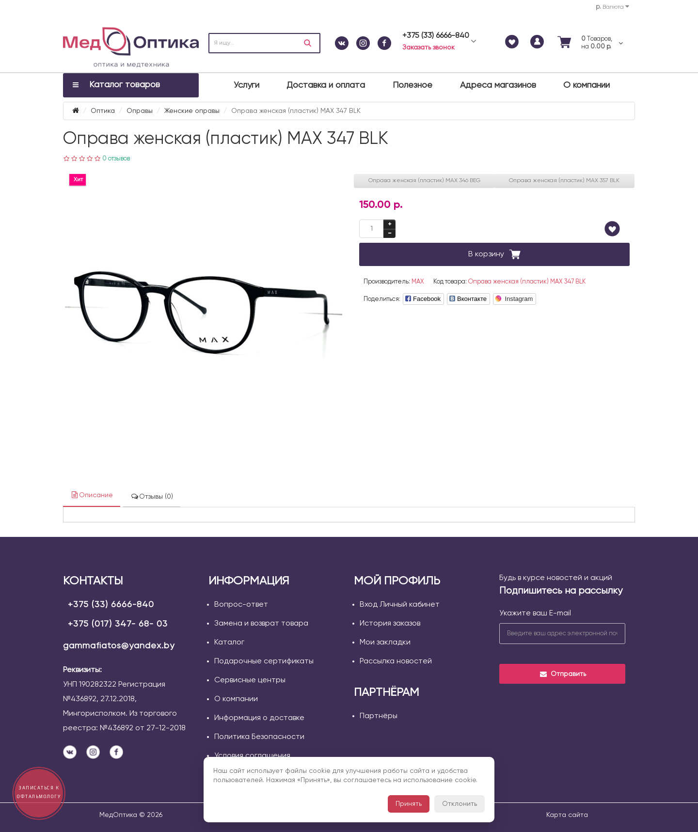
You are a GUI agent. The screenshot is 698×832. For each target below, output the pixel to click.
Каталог (229, 642)
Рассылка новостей (396, 661)
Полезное (412, 85)
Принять (409, 804)
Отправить (562, 674)
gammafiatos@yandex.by (118, 646)
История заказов (390, 624)
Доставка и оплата (325, 85)
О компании (586, 85)
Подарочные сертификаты (264, 661)
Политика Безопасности (259, 737)
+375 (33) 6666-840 (111, 604)
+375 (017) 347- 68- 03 (118, 624)
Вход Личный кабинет (400, 605)
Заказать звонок (428, 47)
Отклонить (459, 804)
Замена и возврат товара (261, 624)
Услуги (246, 85)
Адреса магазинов (498, 85)
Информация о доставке (259, 718)
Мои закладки (385, 642)
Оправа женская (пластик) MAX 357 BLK (564, 181)
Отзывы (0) (151, 496)
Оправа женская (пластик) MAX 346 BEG (424, 181)
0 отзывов (116, 159)
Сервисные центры (250, 680)
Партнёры (378, 716)
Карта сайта (567, 815)
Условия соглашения (252, 756)
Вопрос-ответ (241, 605)
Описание (91, 495)
